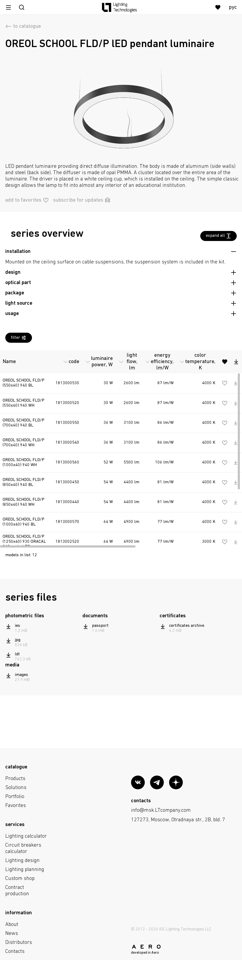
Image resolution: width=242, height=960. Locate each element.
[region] (121, 447)
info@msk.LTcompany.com (161, 810)
